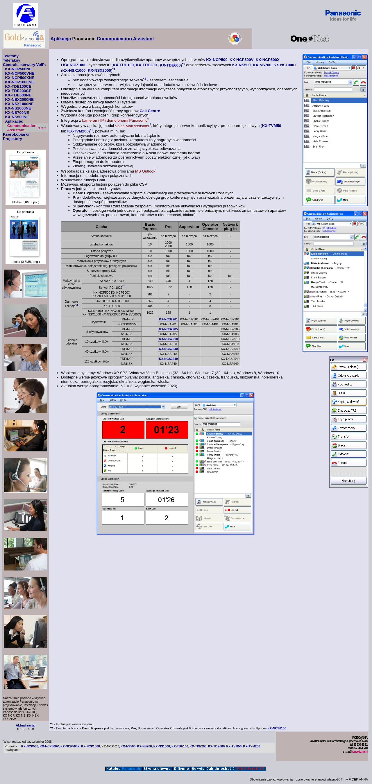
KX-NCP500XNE (19, 78)
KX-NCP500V (241, 60)
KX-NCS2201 (168, 319)
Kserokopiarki (16, 134)
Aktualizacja (25, 725)
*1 (183, 63)
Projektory (12, 139)
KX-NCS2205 (168, 329)
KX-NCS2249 (168, 358)
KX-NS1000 (283, 65)
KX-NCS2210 (168, 339)
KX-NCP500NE (18, 69)
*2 (76, 304)
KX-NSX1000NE (19, 104)
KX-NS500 (241, 65)
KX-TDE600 (170, 65)
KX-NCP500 (216, 60)
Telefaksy (11, 60)
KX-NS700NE (17, 112)
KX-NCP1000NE (19, 82)
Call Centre (150, 111)
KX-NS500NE (17, 117)
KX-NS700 (262, 65)
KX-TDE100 (123, 65)
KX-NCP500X (268, 60)
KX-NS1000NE (18, 108)
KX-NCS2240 (168, 349)
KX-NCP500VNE (19, 73)
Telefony (11, 56)
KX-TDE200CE (18, 91)
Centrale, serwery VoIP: (24, 64)
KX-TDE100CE (18, 86)
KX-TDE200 (146, 65)
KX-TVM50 (271, 126)
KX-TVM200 (78, 131)
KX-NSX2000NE (19, 99)
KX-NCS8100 (276, 728)
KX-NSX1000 (73, 70)
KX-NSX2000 (99, 70)
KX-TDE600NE (18, 95)
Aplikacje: (14, 121)
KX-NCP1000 (75, 65)
